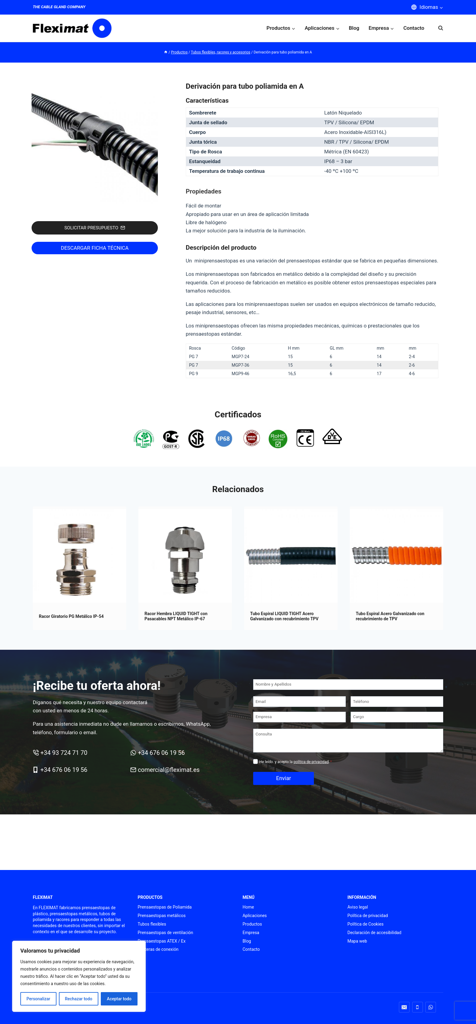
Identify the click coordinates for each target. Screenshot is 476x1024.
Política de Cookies (366, 924)
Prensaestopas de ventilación (165, 932)
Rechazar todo (78, 998)
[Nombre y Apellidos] (348, 692)
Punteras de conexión (158, 949)
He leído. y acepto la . (295, 770)
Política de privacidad (368, 915)
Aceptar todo (119, 998)
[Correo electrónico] (404, 1007)
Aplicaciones (255, 915)
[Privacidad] (255, 769)
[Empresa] (299, 725)
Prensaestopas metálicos (162, 915)
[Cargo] (397, 725)
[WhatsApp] (430, 1007)
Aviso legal (358, 907)
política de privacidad (311, 770)
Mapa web (357, 941)
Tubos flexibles (152, 924)
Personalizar (38, 998)
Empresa (251, 932)
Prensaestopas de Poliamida (165, 907)
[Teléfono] (397, 710)
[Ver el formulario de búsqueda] (437, 28)
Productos (252, 924)
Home (248, 907)
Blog (354, 28)
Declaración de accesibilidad (375, 932)
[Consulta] (348, 749)
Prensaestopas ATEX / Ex (162, 941)
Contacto (413, 28)
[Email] (299, 710)
